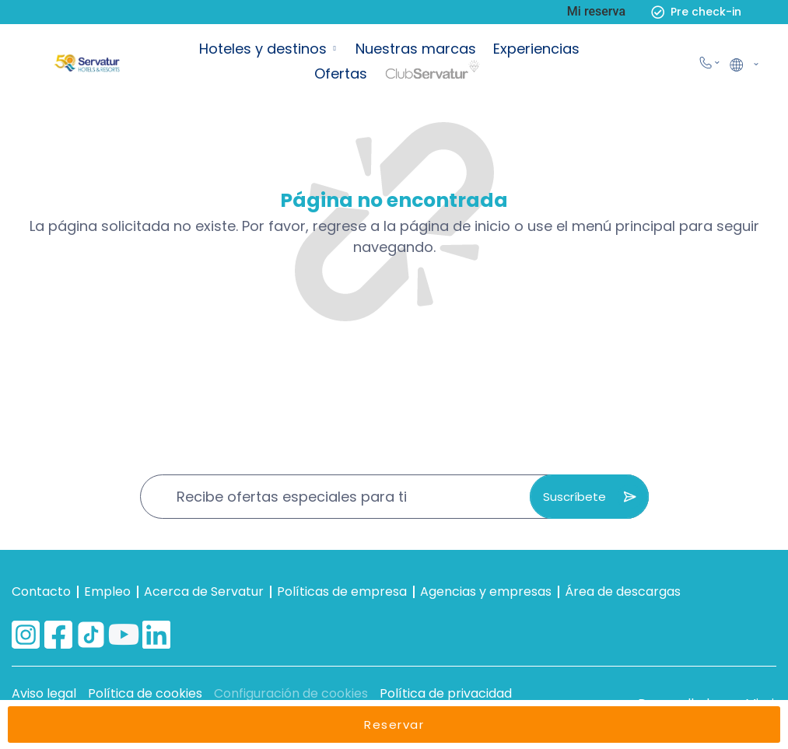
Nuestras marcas (415, 48)
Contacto (41, 591)
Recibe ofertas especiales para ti (292, 496)
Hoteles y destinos (263, 48)
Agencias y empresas (486, 591)
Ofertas (340, 73)
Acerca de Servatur (204, 591)
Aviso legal (44, 693)
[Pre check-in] (657, 12)
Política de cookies (145, 693)
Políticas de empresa (342, 591)
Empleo (107, 591)
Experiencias (536, 48)
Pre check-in (706, 11)
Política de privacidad (446, 693)
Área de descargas (623, 591)
